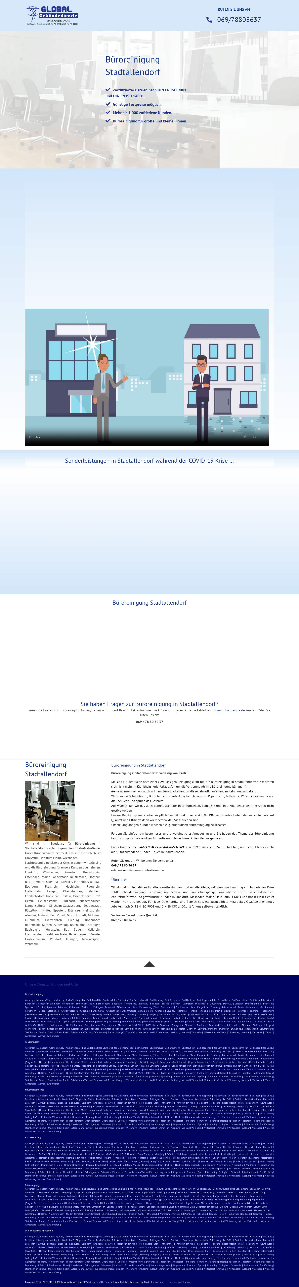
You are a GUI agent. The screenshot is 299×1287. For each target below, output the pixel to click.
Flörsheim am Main (127, 1007)
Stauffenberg (266, 1028)
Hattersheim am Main (209, 1010)
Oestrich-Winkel (137, 1025)
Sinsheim (191, 1028)
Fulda (241, 1007)
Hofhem (107, 1014)
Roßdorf (41, 1028)
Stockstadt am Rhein (58, 1032)
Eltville (41, 1007)
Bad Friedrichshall (139, 1000)
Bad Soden (255, 1000)
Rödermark (258, 1025)
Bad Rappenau (204, 1000)
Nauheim (179, 1021)
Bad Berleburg (89, 1000)
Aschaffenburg (73, 1000)
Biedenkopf (68, 1003)
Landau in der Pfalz (119, 1017)
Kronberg (86, 1017)
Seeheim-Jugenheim (160, 1028)
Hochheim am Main (76, 1014)
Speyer (201, 1028)
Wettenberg (234, 1032)
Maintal (59, 1021)
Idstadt (175, 1014)
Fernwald (110, 1007)
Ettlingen (98, 1007)
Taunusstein (100, 1032)
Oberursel (122, 1025)
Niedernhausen (56, 1025)
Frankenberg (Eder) (148, 1007)
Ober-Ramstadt (92, 1025)
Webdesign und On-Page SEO (100, 1281)
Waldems (143, 1032)
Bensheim (30, 1003)
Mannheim (78, 1021)
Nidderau (42, 1025)
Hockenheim (94, 1014)
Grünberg (159, 1010)
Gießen (42, 1010)
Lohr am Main (250, 1017)
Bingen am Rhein (85, 1003)
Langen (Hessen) (139, 1017)
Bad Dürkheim (120, 1000)
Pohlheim (202, 1025)
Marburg (90, 1021)
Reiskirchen (234, 1025)
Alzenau (53, 1000)
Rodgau (269, 1025)
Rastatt (223, 1025)
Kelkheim (254, 1014)
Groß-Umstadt (129, 1010)
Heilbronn (253, 1010)
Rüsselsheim (76, 1028)
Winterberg (30, 1035)
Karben (232, 1014)
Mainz (68, 1021)
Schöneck (118, 1028)
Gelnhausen (266, 1007)
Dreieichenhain (253, 1003)
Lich (195, 1017)
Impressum (157, 1281)
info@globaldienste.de (228, 710)
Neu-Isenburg (208, 1021)
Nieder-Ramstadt (74, 1025)
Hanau (192, 1010)
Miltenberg (113, 1021)
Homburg (131, 1014)
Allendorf (42, 1000)
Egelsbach (30, 1007)
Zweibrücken (53, 1035)
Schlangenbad (92, 1028)
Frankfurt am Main (185, 1007)
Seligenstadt (178, 1028)
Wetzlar (246, 1032)
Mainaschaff (47, 1021)
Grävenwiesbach (69, 1010)
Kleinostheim (42, 1017)
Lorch (270, 1017)
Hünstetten (164, 1014)
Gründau (171, 1010)
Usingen (120, 1032)
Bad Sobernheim (240, 1000)
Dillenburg (215, 1003)
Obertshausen (109, 1025)
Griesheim (85, 1010)
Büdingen (155, 1003)
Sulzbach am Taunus (81, 1032)
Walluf (153, 1032)
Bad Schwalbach (221, 1000)
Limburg (228, 1017)
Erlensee (62, 1007)
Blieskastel (117, 1003)
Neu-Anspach (193, 1021)
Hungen (152, 1014)
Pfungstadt (177, 1025)
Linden (237, 1017)
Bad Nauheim (188, 1000)
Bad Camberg (105, 1000)
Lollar (262, 1017)
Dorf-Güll (228, 1003)
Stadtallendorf (250, 1028)
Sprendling (211, 1028)
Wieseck (269, 1032)
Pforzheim (165, 1025)
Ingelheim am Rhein (199, 1014)
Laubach (165, 1017)
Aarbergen (30, 1000)
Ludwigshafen (32, 1021)
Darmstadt (188, 1003)
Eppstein (51, 1007)
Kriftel (76, 1017)
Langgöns (154, 1017)
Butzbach (175, 1003)
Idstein (184, 1014)
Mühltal (169, 1021)
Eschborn (86, 1007)
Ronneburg (30, 1028)
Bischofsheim (103, 1003)
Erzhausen (74, 1007)
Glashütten (53, 1010)
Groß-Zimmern (145, 1010)
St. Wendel (236, 1028)
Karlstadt (242, 1014)
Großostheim (112, 1010)
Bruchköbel (131, 1003)
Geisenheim (252, 1007)
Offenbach (152, 1025)
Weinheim (197, 1032)
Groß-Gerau (98, 1010)
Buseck (165, 1003)
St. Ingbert (224, 1028)
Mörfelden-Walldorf (131, 1021)
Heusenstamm (56, 1014)
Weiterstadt (209, 1032)
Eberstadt (268, 1003)
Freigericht (202, 1007)
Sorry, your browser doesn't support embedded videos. (147, 377)
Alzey (61, 1000)
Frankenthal (167, 1007)
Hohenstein (119, 1014)
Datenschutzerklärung (180, 1281)
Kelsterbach (267, 1014)
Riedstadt (246, 1025)
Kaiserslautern (219, 1014)
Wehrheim (164, 1032)
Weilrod (186, 1032)
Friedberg (215, 1007)
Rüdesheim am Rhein (58, 1028)
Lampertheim (100, 1017)
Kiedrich (29, 1017)
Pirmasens (190, 1025)
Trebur (111, 1032)
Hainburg (182, 1010)
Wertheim (222, 1032)
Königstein (66, 1017)
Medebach (101, 1021)
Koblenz (55, 1017)
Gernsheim (30, 1010)
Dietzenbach (201, 1003)
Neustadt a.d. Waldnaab (244, 1021)
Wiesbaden (257, 1032)
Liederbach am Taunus (210, 1017)
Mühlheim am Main (153, 1021)
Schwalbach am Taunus (137, 1028)
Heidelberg (228, 1010)
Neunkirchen (223, 1021)
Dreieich (239, 1003)
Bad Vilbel (267, 1000)
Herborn (43, 1014)
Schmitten (106, 1028)
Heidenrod (241, 1010)
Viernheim (131, 1032)
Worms (41, 1035)
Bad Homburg (156, 1000)
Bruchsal (143, 1003)
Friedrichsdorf (229, 1007)
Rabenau (213, 1025)
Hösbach (142, 1014)
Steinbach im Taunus (35, 1032)
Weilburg (175, 1032)
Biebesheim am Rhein (48, 1003)
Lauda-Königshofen (181, 1017)
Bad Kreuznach (172, 1000)
